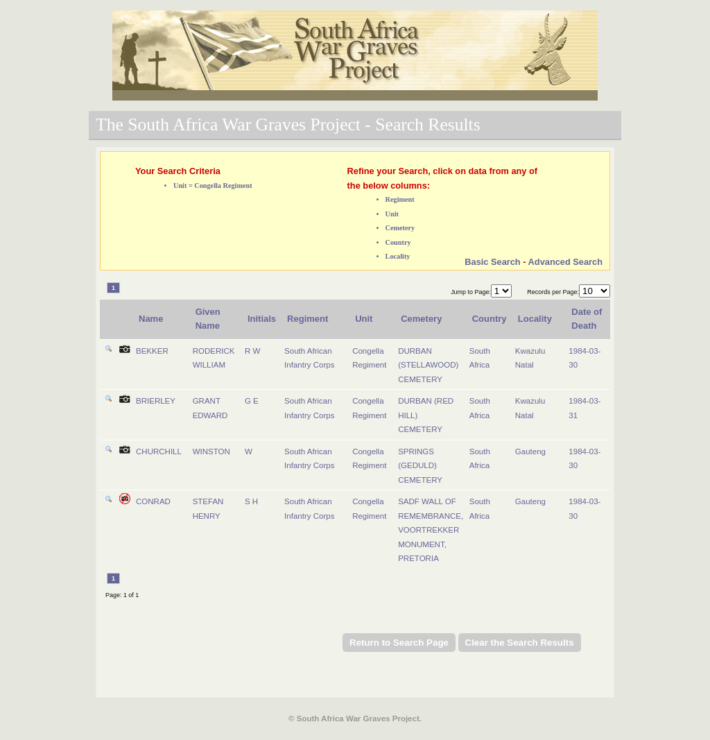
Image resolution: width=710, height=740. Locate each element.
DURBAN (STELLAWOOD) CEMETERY (428, 365)
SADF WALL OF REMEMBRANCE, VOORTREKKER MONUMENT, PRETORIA (430, 529)
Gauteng (530, 451)
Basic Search (492, 262)
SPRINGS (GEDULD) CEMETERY (420, 465)
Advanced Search (565, 262)
